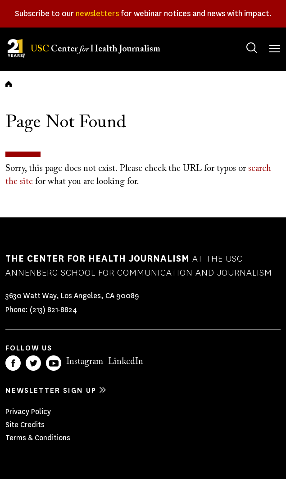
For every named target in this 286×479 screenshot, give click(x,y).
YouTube (53, 363)
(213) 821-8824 (53, 309)
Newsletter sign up (50, 390)
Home (8, 84)
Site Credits (25, 424)
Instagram (84, 361)
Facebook (13, 363)
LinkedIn (125, 361)
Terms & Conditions (37, 437)
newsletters (97, 13)
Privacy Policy (28, 411)
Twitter (33, 363)
